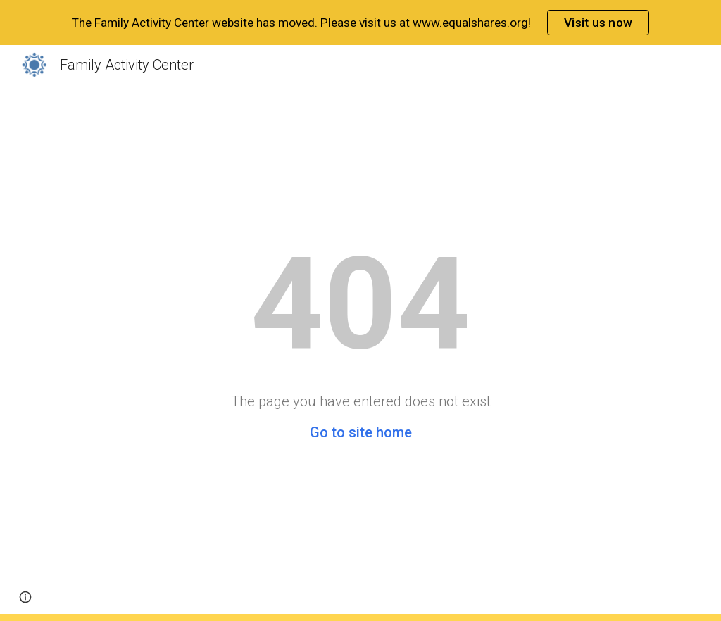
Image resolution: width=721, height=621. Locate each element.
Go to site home (361, 432)
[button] (25, 597)
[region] (360, 22)
